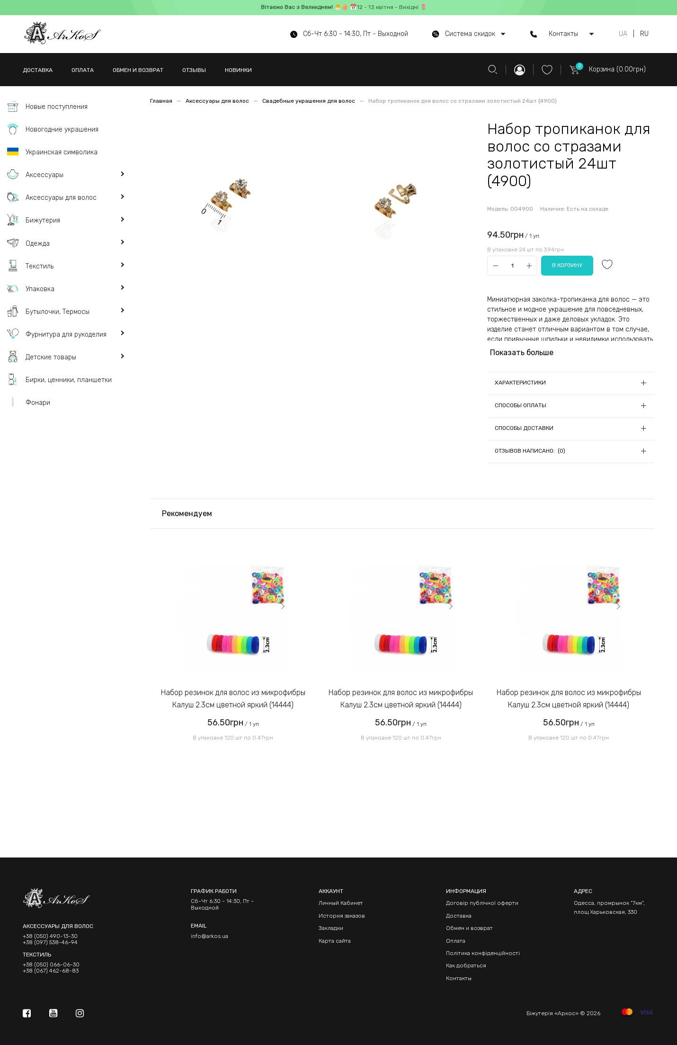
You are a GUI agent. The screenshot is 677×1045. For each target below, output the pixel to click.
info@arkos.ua (209, 936)
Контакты (459, 978)
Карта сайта (335, 941)
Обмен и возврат (469, 928)
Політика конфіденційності (483, 953)
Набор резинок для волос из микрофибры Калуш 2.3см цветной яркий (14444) (233, 698)
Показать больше (521, 352)
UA (623, 34)
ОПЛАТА (82, 70)
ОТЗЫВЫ (194, 70)
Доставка (459, 915)
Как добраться (466, 965)
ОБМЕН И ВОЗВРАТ (138, 70)
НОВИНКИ (238, 70)
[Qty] (512, 266)
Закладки (331, 928)
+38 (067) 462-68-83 (51, 971)
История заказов (342, 915)
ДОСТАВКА (38, 70)
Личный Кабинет (341, 903)
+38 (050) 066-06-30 (51, 965)
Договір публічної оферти (482, 903)
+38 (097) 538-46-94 (50, 942)
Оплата (455, 941)
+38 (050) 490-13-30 (50, 936)
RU (644, 34)
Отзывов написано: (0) (530, 450)
